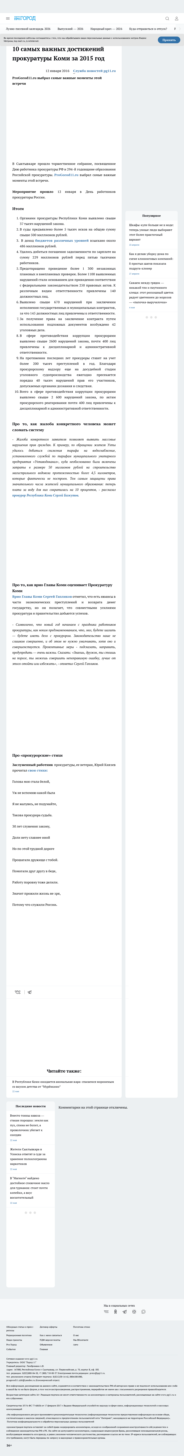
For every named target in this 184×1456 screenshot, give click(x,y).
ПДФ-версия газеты (50, 1340)
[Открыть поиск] (167, 18)
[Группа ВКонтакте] (106, 1311)
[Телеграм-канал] (125, 1311)
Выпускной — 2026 (70, 29)
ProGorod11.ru (66, 175)
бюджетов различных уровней (62, 240)
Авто (75, 1344)
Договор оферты (48, 1326)
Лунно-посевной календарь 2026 (28, 29)
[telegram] (31, 992)
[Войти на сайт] (176, 18)
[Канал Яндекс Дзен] (134, 1311)
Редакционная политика (19, 1335)
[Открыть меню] (7, 18)
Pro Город (11, 1344)
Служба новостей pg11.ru (94, 71)
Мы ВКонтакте (80, 1340)
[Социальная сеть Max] (143, 1311)
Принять (169, 40)
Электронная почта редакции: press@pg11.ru (81, 1373)
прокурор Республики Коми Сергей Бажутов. (45, 495)
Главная (44, 1349)
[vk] (18, 992)
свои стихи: (38, 770)
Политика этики (81, 1326)
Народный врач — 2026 (106, 29)
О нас (76, 1335)
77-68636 (36, 1405)
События (10, 1349)
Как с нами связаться (51, 1335)
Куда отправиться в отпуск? (148, 29)
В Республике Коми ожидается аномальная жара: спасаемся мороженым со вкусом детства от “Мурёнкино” (64, 1087)
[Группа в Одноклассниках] (115, 1311)
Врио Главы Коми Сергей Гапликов (42, 596)
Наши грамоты (14, 1340)
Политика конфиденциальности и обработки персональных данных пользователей (50, 1421)
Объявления (46, 1344)
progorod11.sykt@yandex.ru (20, 1380)
